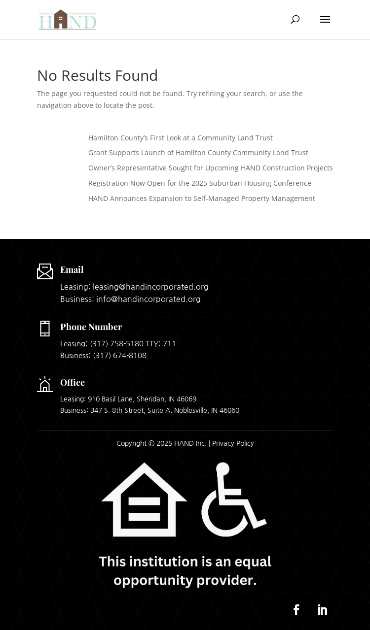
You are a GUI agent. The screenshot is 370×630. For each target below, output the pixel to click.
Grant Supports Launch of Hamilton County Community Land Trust (198, 152)
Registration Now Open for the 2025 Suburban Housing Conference (199, 183)
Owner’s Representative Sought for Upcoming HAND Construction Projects (210, 167)
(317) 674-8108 (120, 355)
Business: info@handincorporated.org (130, 299)
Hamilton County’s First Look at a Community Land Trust (180, 137)
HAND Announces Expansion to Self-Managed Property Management (201, 198)
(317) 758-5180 (117, 343)
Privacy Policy (233, 443)
